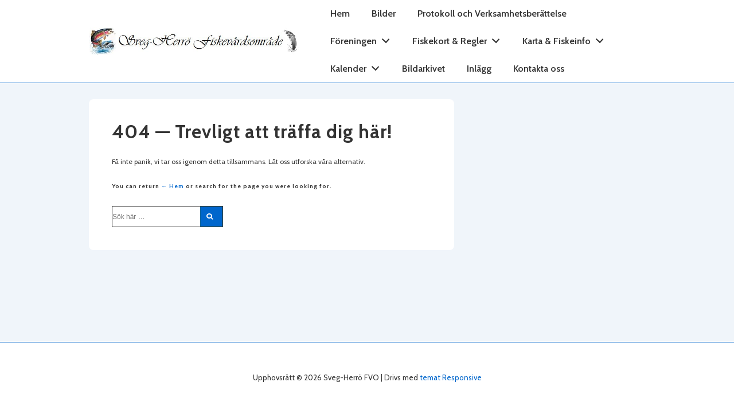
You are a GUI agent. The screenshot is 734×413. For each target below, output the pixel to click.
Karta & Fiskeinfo (566, 38)
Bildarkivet (423, 68)
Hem (340, 13)
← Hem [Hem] (172, 186)
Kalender (358, 66)
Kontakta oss (538, 68)
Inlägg (479, 68)
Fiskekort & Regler (459, 38)
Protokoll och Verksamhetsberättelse (492, 13)
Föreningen (363, 38)
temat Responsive (451, 377)
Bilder (384, 13)
